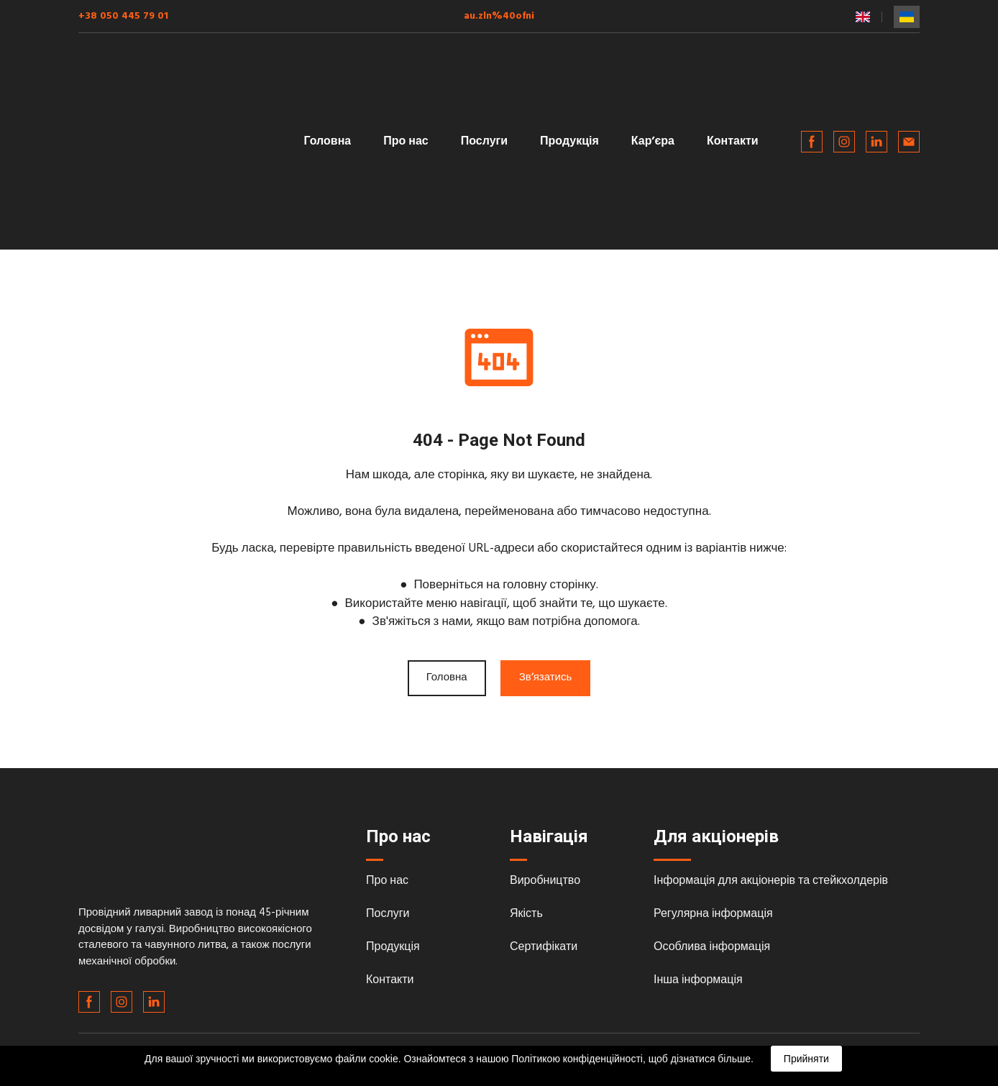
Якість (526, 914)
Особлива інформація (712, 947)
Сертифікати (543, 947)
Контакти (733, 141)
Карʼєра (652, 141)
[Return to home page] (173, 141)
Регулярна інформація (713, 914)
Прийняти (806, 1058)
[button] (812, 141)
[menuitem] (863, 17)
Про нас (406, 141)
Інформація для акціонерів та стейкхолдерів (771, 881)
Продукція (569, 141)
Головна (327, 141)
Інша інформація (698, 980)
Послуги (484, 141)
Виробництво (545, 881)
